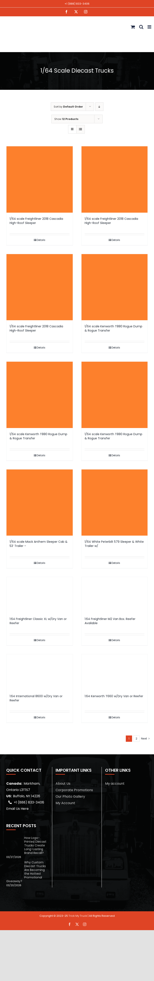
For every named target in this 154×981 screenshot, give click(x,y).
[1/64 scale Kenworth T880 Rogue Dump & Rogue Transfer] (114, 287)
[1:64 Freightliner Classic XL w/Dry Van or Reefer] (39, 595)
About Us (63, 783)
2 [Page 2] (136, 739)
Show (66, 119)
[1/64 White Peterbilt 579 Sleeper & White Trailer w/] (114, 502)
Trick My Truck (78, 916)
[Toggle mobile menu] (150, 27)
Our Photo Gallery (70, 796)
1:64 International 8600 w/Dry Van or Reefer (36, 698)
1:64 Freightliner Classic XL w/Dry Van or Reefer (38, 621)
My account (115, 783)
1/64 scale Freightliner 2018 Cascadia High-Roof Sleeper (36, 221)
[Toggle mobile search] (141, 27)
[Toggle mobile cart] (133, 27)
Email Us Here (17, 808)
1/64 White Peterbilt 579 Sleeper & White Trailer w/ (114, 544)
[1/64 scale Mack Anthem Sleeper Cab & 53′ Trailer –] (39, 502)
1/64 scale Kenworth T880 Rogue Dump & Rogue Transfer (113, 328)
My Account (65, 803)
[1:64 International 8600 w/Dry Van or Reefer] (39, 672)
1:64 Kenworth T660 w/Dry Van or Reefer (114, 696)
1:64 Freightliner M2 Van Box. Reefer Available (110, 621)
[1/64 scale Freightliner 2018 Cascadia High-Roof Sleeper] (39, 179)
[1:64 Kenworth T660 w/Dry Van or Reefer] (114, 672)
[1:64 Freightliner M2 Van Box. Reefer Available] (114, 595)
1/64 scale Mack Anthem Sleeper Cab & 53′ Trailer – (38, 544)
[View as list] (80, 129)
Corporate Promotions (74, 790)
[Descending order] (99, 106)
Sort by (68, 106)
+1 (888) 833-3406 (77, 4)
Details (41, 240)
